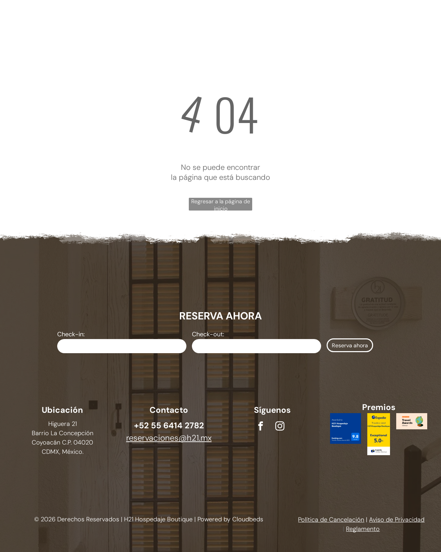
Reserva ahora (350, 345)
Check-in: (71, 334)
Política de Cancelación (331, 519)
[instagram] (280, 427)
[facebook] (260, 427)
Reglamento (363, 529)
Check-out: (208, 334)
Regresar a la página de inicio (220, 204)
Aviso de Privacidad (396, 519)
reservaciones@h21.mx (169, 437)
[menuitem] (134, 16)
